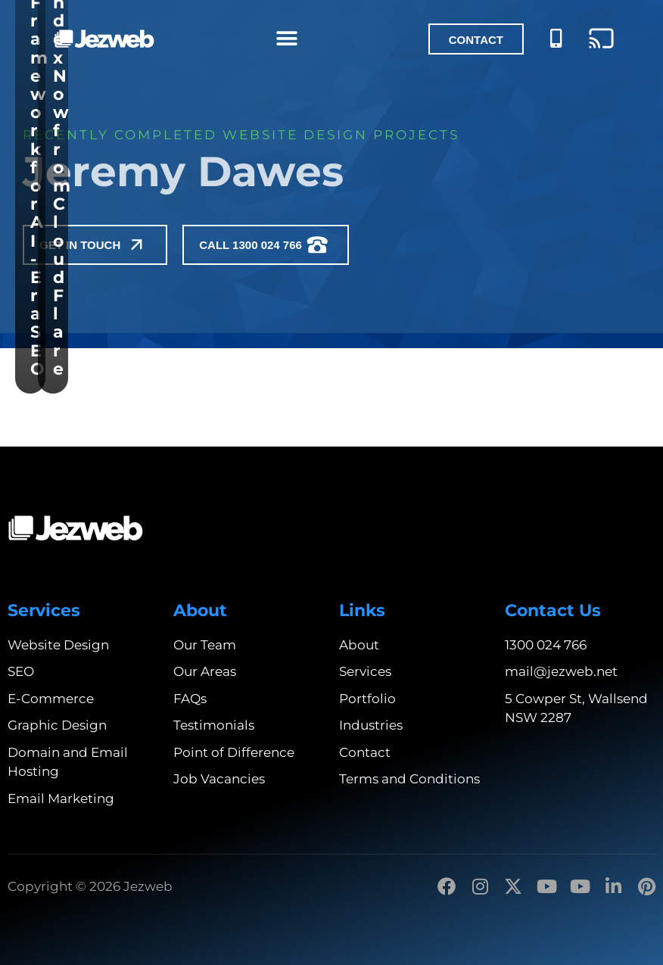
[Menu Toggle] (286, 38)
